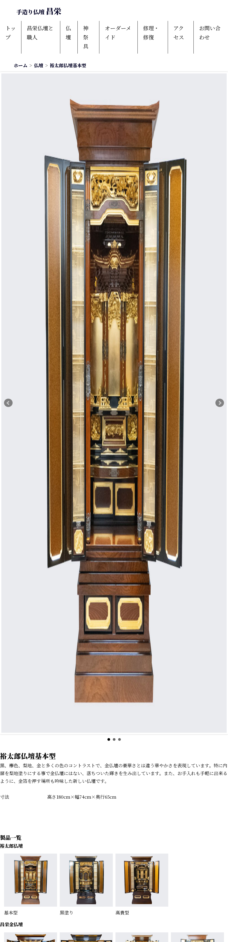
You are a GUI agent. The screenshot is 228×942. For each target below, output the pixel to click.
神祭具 (85, 37)
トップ (10, 32)
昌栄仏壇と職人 (40, 32)
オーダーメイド (118, 32)
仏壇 (68, 32)
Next (219, 403)
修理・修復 (151, 32)
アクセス (178, 32)
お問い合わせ (209, 32)
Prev (8, 403)
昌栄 (38, 10)
